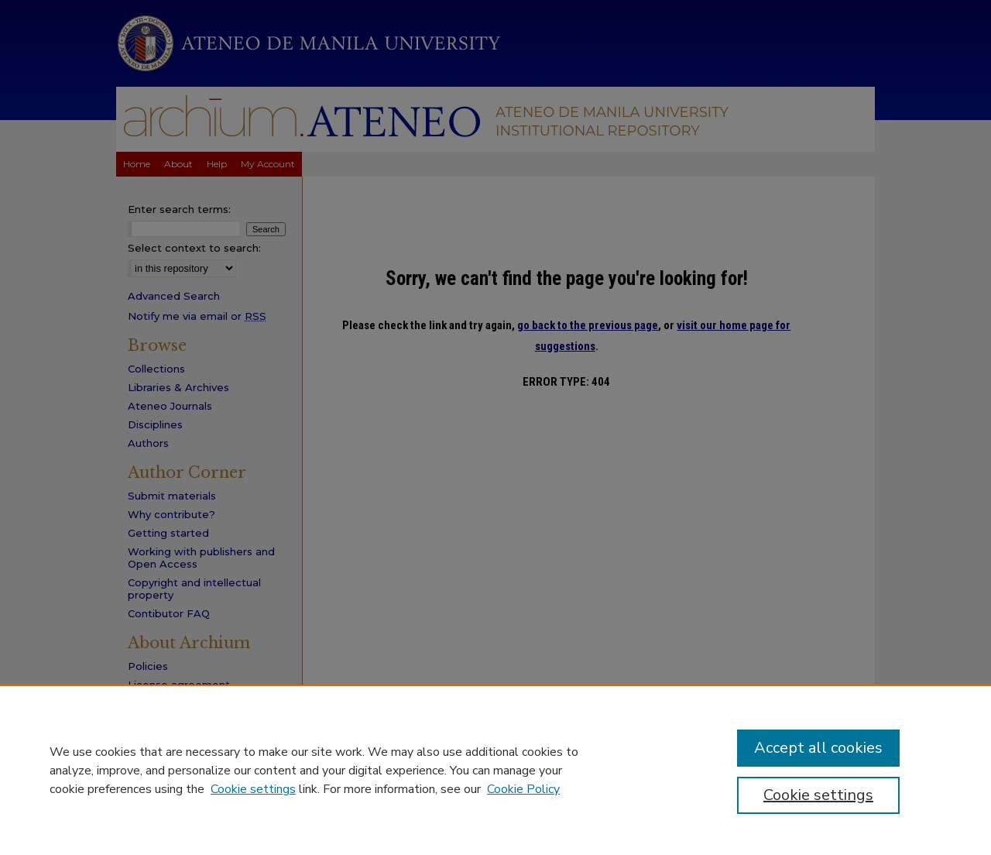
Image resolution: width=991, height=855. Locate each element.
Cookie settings (253, 789)
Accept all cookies (818, 747)
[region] (495, 770)
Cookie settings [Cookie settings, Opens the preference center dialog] (818, 795)
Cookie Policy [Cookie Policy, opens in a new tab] (523, 789)
